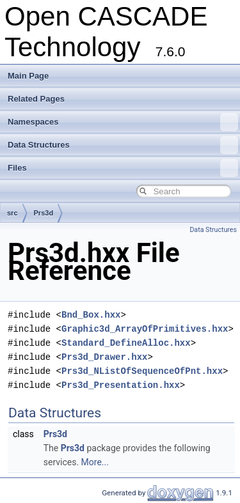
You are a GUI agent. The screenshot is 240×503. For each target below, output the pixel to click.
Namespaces (123, 122)
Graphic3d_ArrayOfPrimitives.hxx (144, 329)
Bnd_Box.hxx (90, 315)
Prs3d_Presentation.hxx (120, 385)
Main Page (28, 76)
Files (123, 168)
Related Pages (36, 99)
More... (95, 462)
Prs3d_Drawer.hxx (104, 357)
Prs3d (44, 213)
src (12, 213)
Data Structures (123, 145)
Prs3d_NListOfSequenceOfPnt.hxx (142, 371)
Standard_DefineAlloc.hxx (126, 343)
